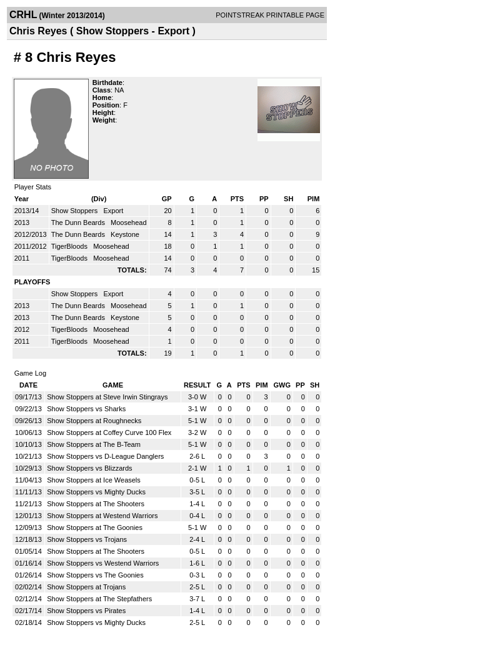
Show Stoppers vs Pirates (86, 610)
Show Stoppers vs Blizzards (89, 468)
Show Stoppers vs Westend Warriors (103, 563)
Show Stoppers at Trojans (86, 587)
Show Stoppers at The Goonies (94, 527)
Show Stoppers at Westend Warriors (102, 515)
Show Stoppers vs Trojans (87, 539)
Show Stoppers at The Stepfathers (99, 598)
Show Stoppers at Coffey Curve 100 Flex (109, 432)
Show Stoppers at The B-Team (94, 444)
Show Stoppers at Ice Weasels (94, 480)
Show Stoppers (75, 210)
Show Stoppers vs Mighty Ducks (96, 492)
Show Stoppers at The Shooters (95, 504)
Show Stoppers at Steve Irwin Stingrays (107, 397)
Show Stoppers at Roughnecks (94, 420)
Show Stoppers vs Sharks (86, 408)
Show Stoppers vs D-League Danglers (105, 456)
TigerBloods (70, 246)
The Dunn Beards (79, 222)
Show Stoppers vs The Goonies (95, 575)
